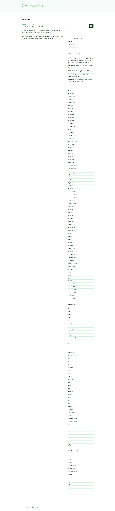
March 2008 (71, 221)
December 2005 (72, 290)
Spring (69, 445)
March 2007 (71, 245)
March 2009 (71, 188)
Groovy (69, 364)
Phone (69, 427)
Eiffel (69, 343)
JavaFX (69, 388)
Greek (69, 361)
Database (70, 332)
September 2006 (72, 263)
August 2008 (71, 206)
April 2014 (70, 111)
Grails (69, 358)
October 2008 (71, 200)
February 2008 (71, 224)
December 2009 (72, 165)
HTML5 (70, 376)
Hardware (70, 367)
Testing (70, 448)
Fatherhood (71, 352)
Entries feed (71, 487)
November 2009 (72, 168)
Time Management (73, 450)
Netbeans (70, 409)
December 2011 (72, 123)
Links (69, 397)
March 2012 (71, 117)
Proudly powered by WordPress (29, 507)
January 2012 (71, 120)
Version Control (72, 465)
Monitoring (70, 406)
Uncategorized (71, 459)
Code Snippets (71, 329)
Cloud (69, 326)
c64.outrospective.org (74, 41)
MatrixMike (71, 65)
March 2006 (71, 281)
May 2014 (70, 108)
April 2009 (70, 186)
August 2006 (71, 266)
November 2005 (72, 293)
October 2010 (71, 138)
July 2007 (70, 233)
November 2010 (72, 135)
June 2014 (70, 105)
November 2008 (72, 197)
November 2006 (72, 257)
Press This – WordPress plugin (76, 38)
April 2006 (70, 278)
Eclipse (69, 341)
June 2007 (70, 236)
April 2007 (70, 242)
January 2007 (71, 251)
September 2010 (72, 141)
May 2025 (70, 90)
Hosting (70, 373)
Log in (69, 484)
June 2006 (70, 272)
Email (69, 347)
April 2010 (70, 156)
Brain (69, 320)
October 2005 (71, 295)
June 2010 (70, 150)
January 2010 (71, 162)
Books (69, 317)
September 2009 (72, 171)
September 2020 (72, 96)
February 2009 (71, 192)
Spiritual (70, 442)
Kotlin (69, 394)
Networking (71, 412)
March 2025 (71, 93)
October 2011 (71, 126)
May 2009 (70, 183)
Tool (69, 453)
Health (69, 370)
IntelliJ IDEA (71, 379)
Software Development (74, 439)
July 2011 (70, 129)
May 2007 (70, 239)
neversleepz (71, 79)
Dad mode (70, 35)
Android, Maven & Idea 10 (33, 26)
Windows (70, 474)
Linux (69, 400)
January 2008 (71, 227)
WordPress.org (72, 493)
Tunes (69, 456)
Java (69, 382)
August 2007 (71, 230)
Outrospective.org (73, 418)
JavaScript (70, 391)
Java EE (70, 385)
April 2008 (70, 218)
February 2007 (71, 248)
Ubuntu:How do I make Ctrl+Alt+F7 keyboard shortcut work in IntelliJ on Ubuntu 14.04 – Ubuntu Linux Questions (80, 58)
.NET (69, 308)
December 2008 (72, 194)
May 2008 (70, 215)
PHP (69, 430)
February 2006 (71, 284)
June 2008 (70, 212)
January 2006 (71, 287)
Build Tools (70, 323)
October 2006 (71, 260)
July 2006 (70, 269)
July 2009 (70, 177)
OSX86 (69, 415)
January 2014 (71, 114)
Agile (69, 311)
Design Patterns (72, 335)
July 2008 (70, 209)
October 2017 (71, 99)
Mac (69, 403)
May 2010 (70, 153)
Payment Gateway (72, 421)
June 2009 (70, 180)
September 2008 (72, 203)
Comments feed (72, 490)
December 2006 (72, 254)
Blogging (70, 314)
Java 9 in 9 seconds (73, 47)
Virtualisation (71, 468)
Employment (71, 349)
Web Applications (72, 471)
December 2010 (72, 132)
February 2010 (71, 159)
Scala (69, 436)
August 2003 (71, 298)
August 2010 (71, 144)
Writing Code (71, 44)
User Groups (71, 462)
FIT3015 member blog (73, 355)
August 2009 (71, 174)
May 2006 (70, 275)
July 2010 (70, 147)
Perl (69, 424)
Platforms (70, 433)
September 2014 (72, 102)
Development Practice (74, 338)
